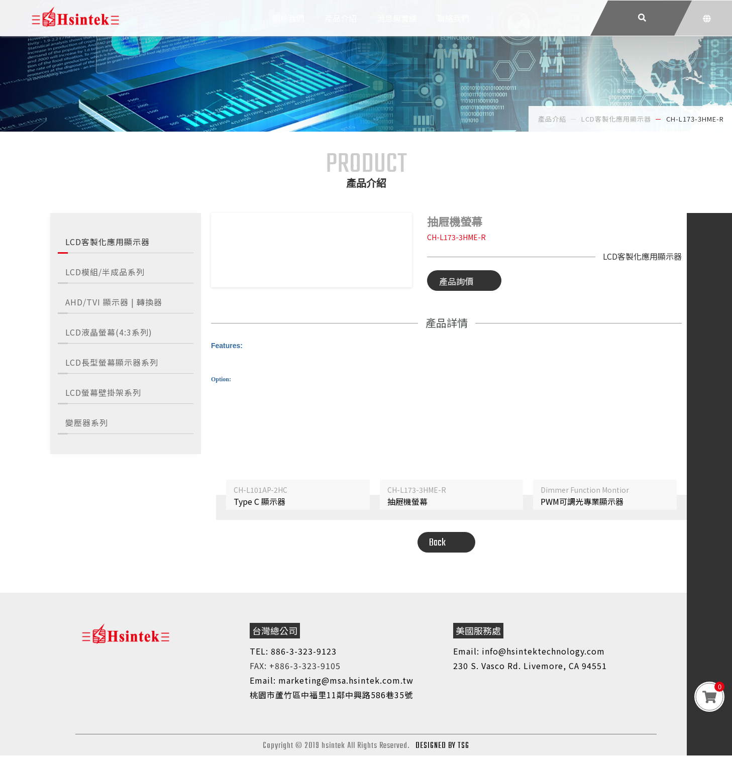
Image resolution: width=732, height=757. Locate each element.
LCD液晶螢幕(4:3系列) (108, 332)
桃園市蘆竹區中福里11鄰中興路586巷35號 (331, 696)
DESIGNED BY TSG (442, 747)
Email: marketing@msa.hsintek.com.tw (331, 682)
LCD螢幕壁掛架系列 (103, 392)
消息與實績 (397, 28)
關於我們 (288, 28)
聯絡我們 (453, 28)
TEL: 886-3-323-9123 (293, 652)
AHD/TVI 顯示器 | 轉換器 (113, 302)
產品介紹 (341, 28)
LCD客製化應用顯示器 (107, 242)
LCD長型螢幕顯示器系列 (111, 362)
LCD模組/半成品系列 (105, 272)
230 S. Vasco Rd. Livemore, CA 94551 (530, 667)
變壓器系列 (86, 422)
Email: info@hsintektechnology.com (529, 652)
